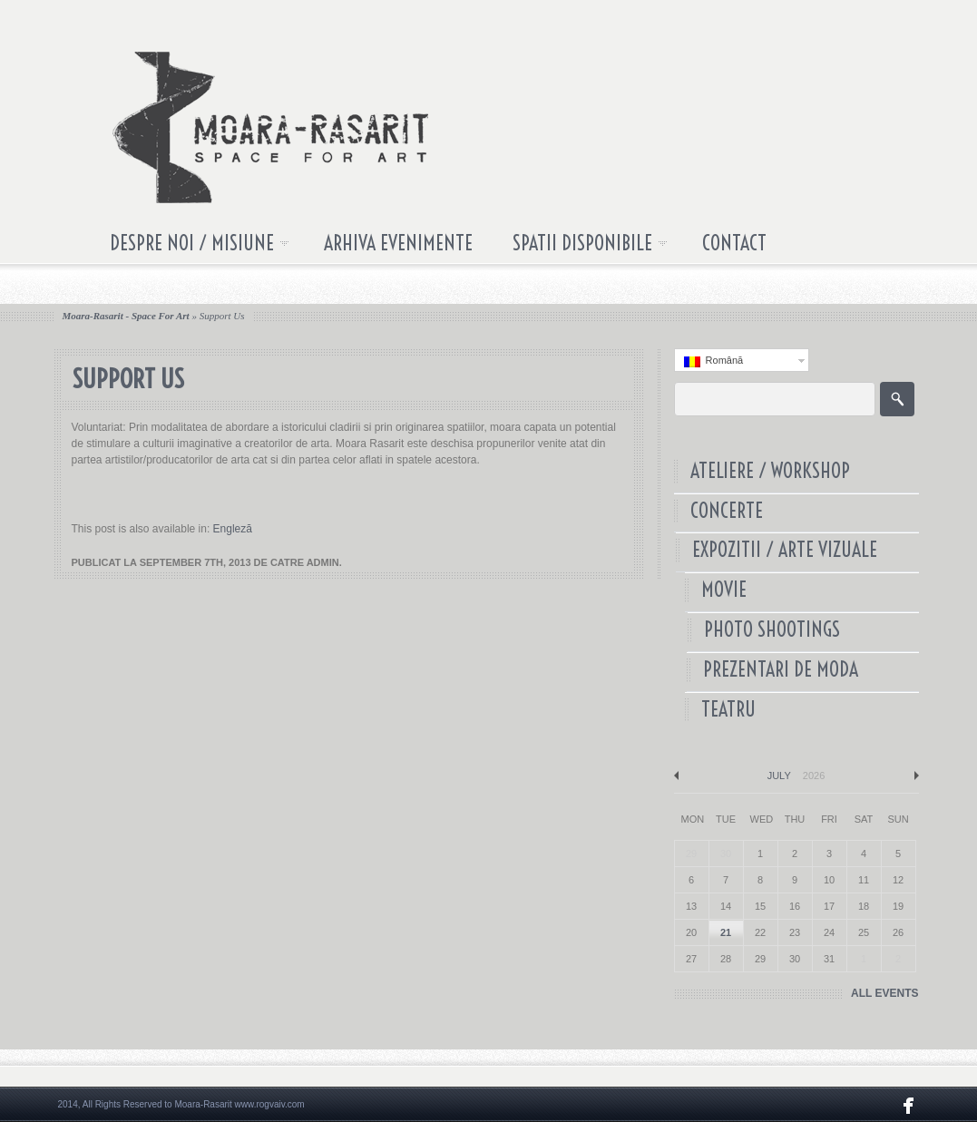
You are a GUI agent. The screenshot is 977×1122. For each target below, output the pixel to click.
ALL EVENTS (884, 993)
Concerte (726, 511)
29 (760, 958)
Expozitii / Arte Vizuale (789, 550)
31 (829, 958)
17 (829, 906)
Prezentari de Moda (777, 670)
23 (794, 932)
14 (725, 906)
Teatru (726, 710)
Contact (734, 243)
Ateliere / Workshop (770, 471)
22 (760, 932)
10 (829, 879)
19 (898, 906)
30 (794, 958)
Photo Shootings (770, 630)
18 (863, 906)
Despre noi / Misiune (190, 246)
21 (725, 932)
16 (794, 906)
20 (691, 932)
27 (691, 958)
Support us (222, 315)
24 (829, 932)
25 (863, 932)
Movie (725, 590)
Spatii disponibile (581, 246)
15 (760, 906)
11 (863, 879)
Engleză (232, 528)
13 (691, 906)
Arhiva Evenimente (398, 243)
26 (898, 932)
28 (725, 958)
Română (714, 361)
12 (898, 879)
